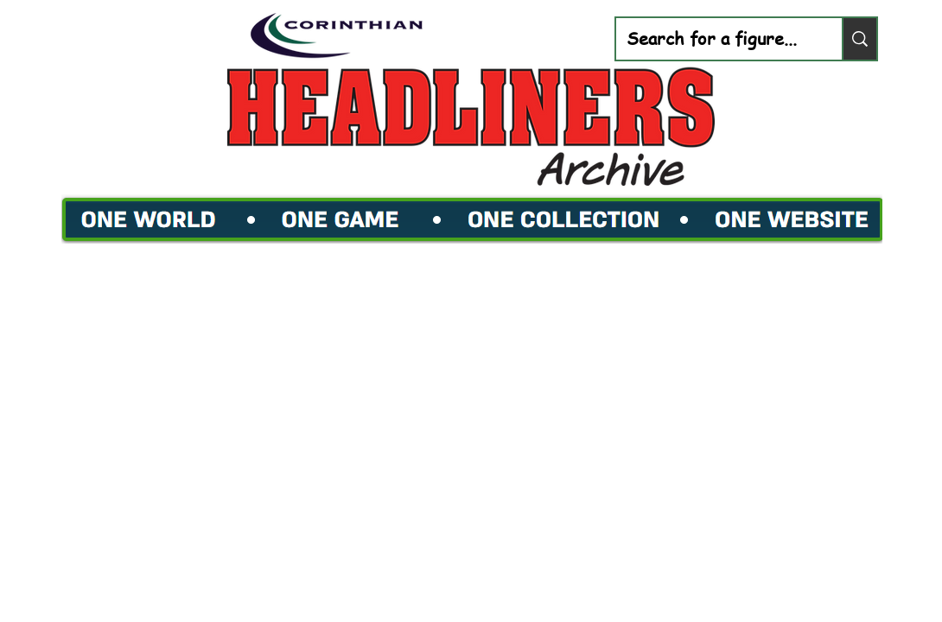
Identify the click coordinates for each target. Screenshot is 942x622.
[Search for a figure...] (716, 39)
